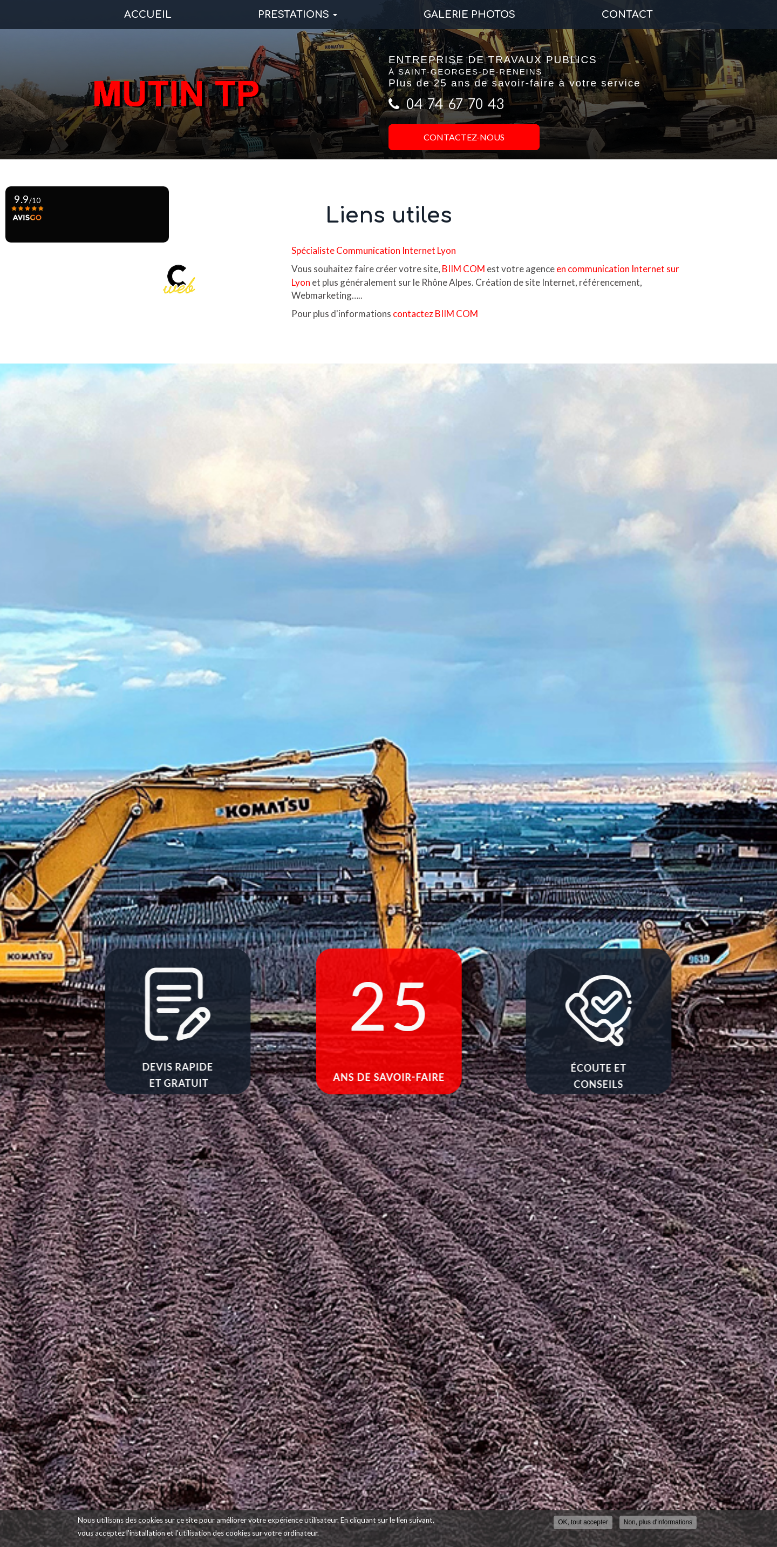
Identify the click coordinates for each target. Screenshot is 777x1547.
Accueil (148, 14)
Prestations (297, 14)
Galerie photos (469, 14)
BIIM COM (463, 268)
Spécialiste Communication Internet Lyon (373, 250)
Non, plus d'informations (658, 1522)
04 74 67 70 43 (455, 104)
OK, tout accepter (583, 1522)
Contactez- (464, 137)
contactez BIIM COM (435, 313)
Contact (627, 14)
